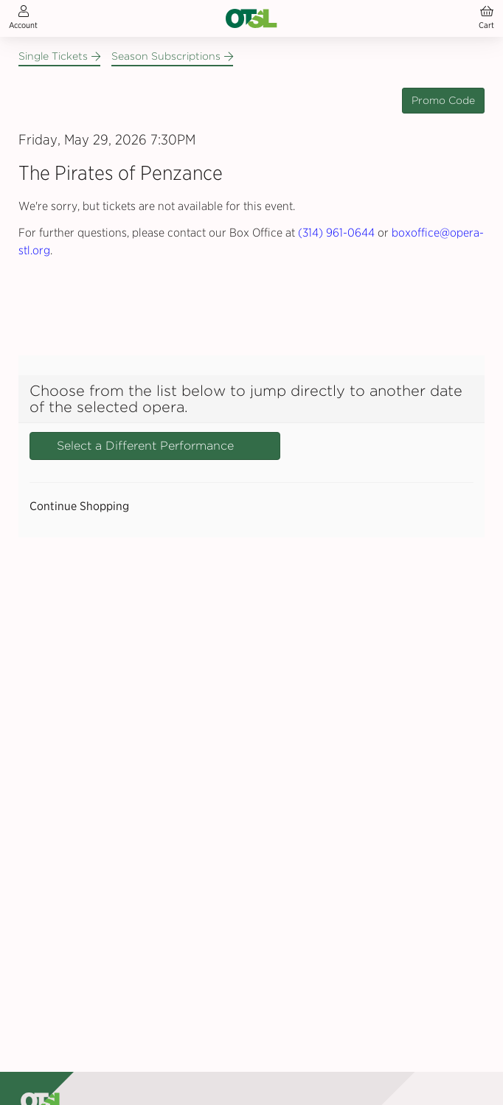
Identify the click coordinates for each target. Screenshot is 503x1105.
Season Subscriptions (172, 56)
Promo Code (443, 100)
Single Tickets (59, 56)
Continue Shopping (79, 506)
